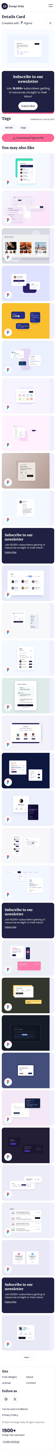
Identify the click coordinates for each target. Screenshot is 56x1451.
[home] (13, 5)
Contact (31, 1383)
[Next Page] (28, 1357)
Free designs (9, 1377)
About (29, 1377)
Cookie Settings (11, 1441)
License (6, 1383)
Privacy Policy (10, 1415)
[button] (50, 5)
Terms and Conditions (15, 1409)
